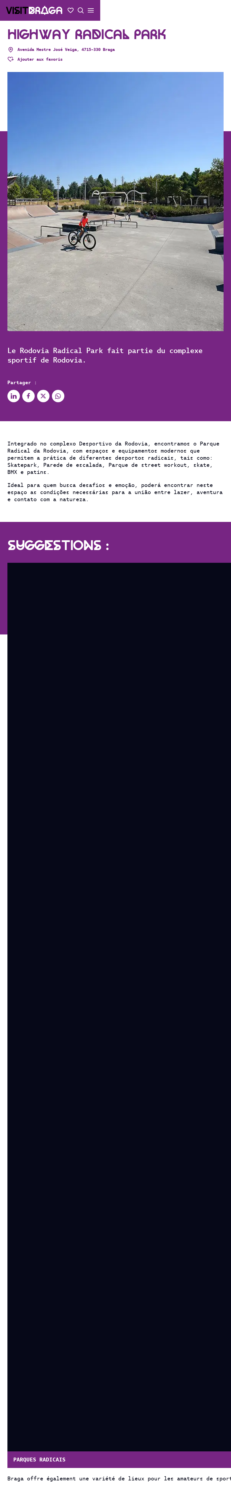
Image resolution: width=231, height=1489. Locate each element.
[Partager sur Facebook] (28, 396)
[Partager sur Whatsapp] (58, 396)
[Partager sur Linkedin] (13, 396)
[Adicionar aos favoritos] (35, 59)
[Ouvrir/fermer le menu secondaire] (90, 10)
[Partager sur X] (43, 396)
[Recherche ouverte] (80, 10)
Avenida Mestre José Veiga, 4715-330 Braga (61, 50)
